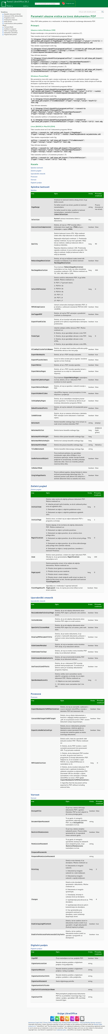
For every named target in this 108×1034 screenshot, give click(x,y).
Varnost (33, 180)
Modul (9, 6)
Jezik (25, 6)
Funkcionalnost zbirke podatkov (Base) (12, 24)
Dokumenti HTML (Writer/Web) (13, 16)
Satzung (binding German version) (90, 1022)
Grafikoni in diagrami (10, 29)
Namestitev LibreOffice (11, 33)
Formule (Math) (8, 27)
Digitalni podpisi (36, 948)
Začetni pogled (36, 171)
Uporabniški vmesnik (38, 174)
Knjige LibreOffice (67, 1013)
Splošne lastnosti (37, 168)
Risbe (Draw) (8, 21)
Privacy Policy (47, 1022)
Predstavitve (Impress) (10, 20)
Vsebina (4, 12)
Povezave (34, 177)
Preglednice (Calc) (9, 18)
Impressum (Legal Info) (35, 1022)
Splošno (33, 190)
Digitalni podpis (36, 182)
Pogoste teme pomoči (10, 34)
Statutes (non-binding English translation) (65, 1022)
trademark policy (61, 1030)
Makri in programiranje (10, 31)
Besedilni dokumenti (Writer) (12, 14)
